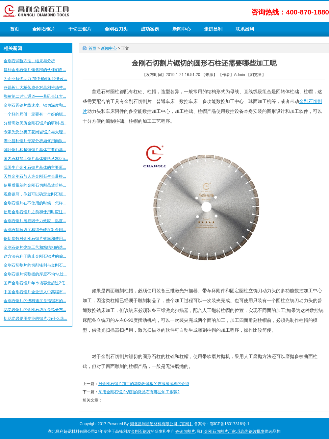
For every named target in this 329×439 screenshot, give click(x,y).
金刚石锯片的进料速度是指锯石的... (35, 300)
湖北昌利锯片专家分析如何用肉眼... (35, 141)
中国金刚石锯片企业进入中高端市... (35, 292)
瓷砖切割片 (185, 431)
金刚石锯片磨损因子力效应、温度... (35, 221)
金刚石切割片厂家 (220, 431)
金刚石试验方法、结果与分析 (29, 61)
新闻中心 (181, 29)
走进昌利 (213, 29)
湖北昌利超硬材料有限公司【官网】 (161, 424)
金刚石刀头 (116, 29)
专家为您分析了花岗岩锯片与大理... (35, 132)
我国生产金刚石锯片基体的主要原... (35, 167)
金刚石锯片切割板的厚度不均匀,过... (35, 274)
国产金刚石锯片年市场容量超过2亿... (36, 283)
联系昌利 (245, 29)
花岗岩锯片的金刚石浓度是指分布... (35, 309)
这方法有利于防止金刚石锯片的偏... (35, 256)
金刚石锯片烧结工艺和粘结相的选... (35, 247)
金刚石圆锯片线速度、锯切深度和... (35, 105)
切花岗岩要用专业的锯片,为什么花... (35, 318)
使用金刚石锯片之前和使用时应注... (35, 212)
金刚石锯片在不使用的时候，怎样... (35, 203)
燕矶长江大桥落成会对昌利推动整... (35, 87)
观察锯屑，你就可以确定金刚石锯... (35, 194)
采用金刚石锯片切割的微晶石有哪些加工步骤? (139, 392)
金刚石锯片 (43, 29)
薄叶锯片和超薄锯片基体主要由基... (35, 149)
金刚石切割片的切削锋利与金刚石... (35, 265)
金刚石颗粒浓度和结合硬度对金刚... (35, 229)
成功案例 (150, 29)
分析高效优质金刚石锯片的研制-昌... (35, 123)
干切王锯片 (79, 29)
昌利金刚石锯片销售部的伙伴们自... (35, 69)
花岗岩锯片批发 (251, 431)
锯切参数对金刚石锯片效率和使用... (35, 238)
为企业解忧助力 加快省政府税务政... (35, 78)
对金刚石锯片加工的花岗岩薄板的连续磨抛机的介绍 (143, 383)
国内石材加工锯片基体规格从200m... (36, 158)
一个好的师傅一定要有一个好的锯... (35, 114)
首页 (14, 29)
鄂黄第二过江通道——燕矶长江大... (35, 96)
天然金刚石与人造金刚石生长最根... (35, 176)
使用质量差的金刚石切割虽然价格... (35, 185)
